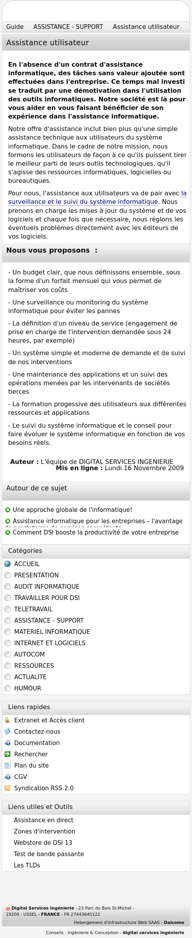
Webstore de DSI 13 (38, 842)
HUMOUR (22, 688)
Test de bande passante (44, 854)
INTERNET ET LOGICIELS (45, 643)
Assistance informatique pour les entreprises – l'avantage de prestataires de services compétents (93, 522)
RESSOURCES (29, 665)
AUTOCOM (24, 654)
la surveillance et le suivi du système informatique (97, 197)
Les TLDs (22, 865)
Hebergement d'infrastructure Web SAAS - (129, 922)
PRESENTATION (31, 575)
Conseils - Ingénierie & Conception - (115, 932)
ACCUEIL (22, 565)
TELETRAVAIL (28, 609)
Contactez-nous (32, 732)
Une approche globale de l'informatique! (68, 509)
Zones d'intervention (39, 831)
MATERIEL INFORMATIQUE (47, 631)
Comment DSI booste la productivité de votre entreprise (91, 532)
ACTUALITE (25, 677)
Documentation (32, 744)
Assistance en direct (39, 820)
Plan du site (26, 766)
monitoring (93, 302)
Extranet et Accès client (44, 721)
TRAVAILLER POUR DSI (42, 598)
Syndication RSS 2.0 (39, 789)
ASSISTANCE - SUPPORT (44, 620)
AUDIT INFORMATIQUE (41, 586)
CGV (15, 777)
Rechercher (26, 755)
